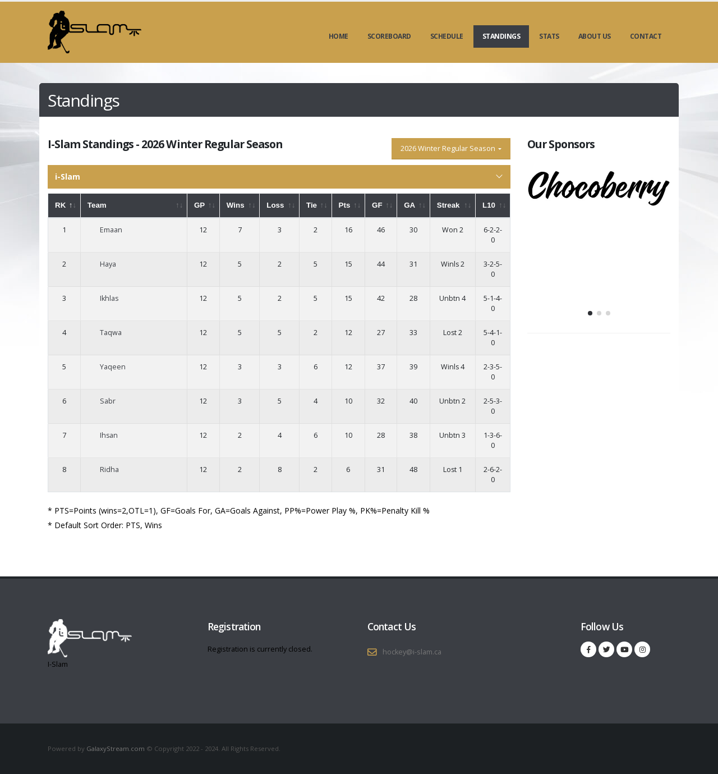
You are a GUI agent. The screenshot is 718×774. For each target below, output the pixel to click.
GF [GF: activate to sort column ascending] (377, 205)
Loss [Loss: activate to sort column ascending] (275, 205)
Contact (646, 36)
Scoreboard (389, 36)
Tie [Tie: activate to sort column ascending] (311, 205)
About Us (594, 36)
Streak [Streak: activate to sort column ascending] (448, 205)
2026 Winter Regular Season (449, 148)
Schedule (446, 36)
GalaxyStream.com (116, 748)
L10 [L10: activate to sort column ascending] (488, 205)
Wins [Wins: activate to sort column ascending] (236, 205)
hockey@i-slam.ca (412, 652)
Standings (501, 36)
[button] (590, 313)
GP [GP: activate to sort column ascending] (199, 205)
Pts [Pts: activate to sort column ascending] (345, 205)
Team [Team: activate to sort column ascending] (97, 205)
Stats (549, 36)
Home (338, 36)
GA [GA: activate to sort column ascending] (409, 205)
